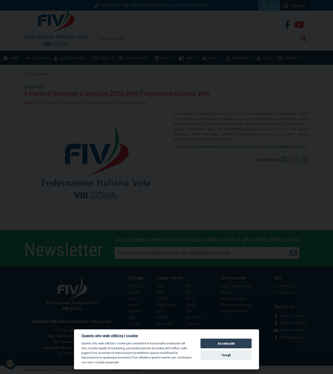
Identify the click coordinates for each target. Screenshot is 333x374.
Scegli (226, 355)
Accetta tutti (226, 343)
